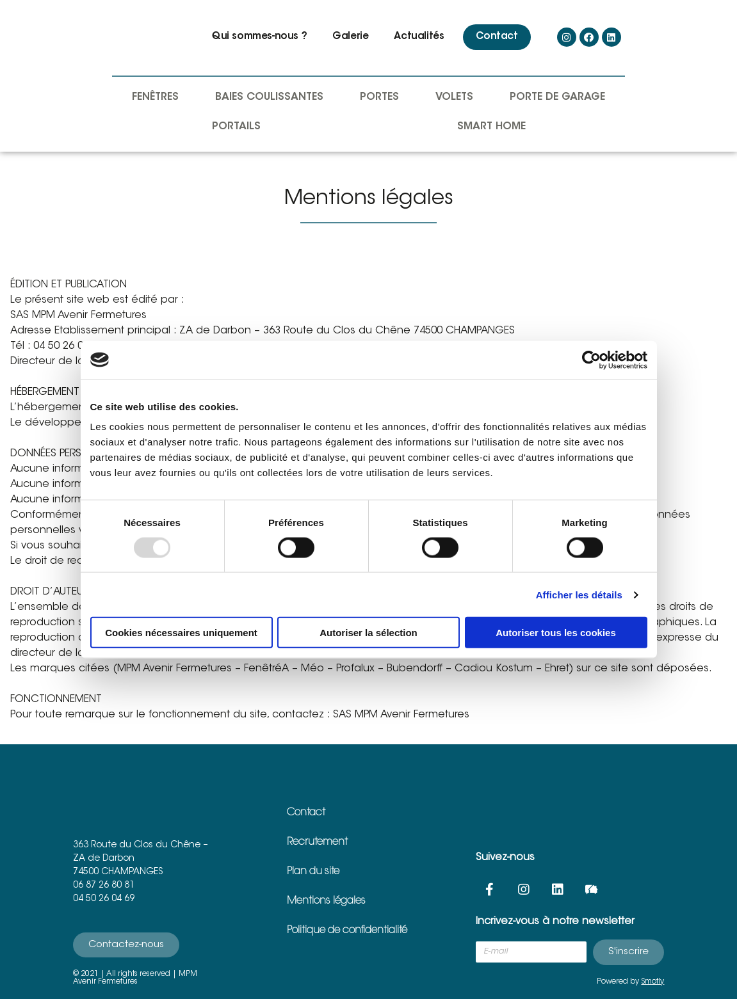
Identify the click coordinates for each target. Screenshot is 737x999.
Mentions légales (326, 901)
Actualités (419, 37)
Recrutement (317, 842)
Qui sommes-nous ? (259, 37)
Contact (496, 37)
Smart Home (491, 127)
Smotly (652, 982)
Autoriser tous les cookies (556, 632)
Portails (236, 127)
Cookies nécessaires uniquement (181, 632)
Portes (379, 97)
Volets (454, 97)
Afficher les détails (579, 594)
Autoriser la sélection (368, 632)
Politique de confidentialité (347, 930)
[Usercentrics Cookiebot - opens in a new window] (591, 359)
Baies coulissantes (269, 97)
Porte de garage (557, 97)
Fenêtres (155, 97)
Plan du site (313, 872)
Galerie (350, 37)
